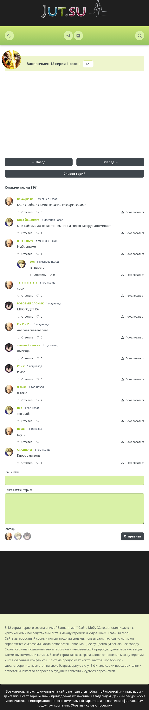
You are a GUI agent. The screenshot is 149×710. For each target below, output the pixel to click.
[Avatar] (8, 536)
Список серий (75, 174)
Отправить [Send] (132, 536)
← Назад (38, 162)
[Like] (39, 212)
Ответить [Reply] (25, 212)
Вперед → (110, 162)
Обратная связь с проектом (91, 705)
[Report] (132, 212)
